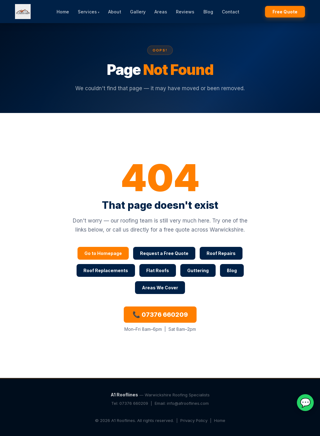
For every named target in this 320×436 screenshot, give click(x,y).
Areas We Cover (160, 287)
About (114, 11)
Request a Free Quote (164, 253)
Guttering (198, 270)
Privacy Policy (194, 420)
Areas (160, 11)
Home (63, 11)
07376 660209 (133, 403)
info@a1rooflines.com (188, 403)
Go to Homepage (103, 253)
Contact (230, 11)
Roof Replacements (105, 270)
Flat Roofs (157, 270)
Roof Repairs (221, 253)
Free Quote (285, 11)
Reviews (185, 11)
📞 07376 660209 (160, 314)
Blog (208, 11)
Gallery (138, 11)
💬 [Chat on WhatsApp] (305, 402)
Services (87, 11)
